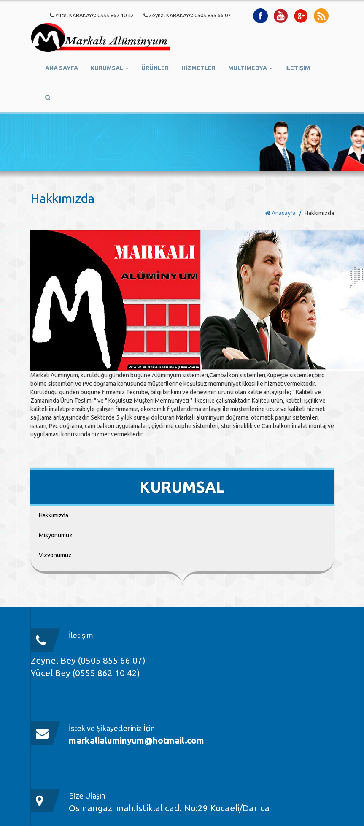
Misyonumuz (56, 535)
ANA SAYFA (61, 68)
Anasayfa (280, 213)
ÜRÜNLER (155, 68)
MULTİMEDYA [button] (250, 68)
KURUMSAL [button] (110, 68)
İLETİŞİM (297, 68)
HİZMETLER (198, 68)
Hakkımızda (53, 515)
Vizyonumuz (55, 555)
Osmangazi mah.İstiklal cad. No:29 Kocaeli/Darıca (169, 808)
